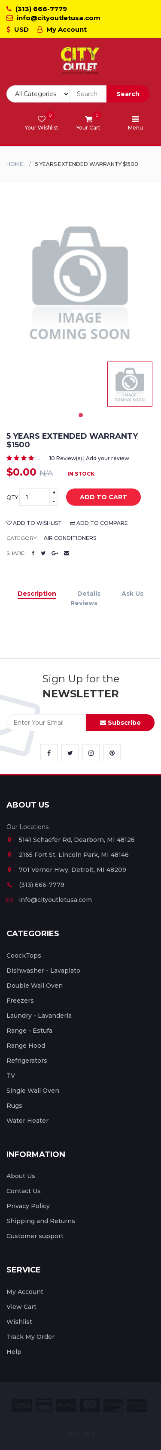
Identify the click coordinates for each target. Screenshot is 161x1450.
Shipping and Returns (40, 1221)
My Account (62, 29)
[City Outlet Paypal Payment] (66, 1406)
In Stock (80, 473)
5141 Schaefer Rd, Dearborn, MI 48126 (70, 840)
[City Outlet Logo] (80, 61)
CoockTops (23, 955)
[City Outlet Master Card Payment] (90, 1406)
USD (17, 29)
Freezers (20, 1000)
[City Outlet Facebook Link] (49, 752)
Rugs (14, 1105)
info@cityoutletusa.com (53, 18)
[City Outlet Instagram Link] (91, 752)
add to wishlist (34, 523)
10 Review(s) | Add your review (89, 458)
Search (128, 94)
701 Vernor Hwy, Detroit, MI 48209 (66, 870)
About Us (20, 1176)
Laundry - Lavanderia (39, 1015)
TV (10, 1075)
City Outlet (80, 1433)
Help (13, 1352)
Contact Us (23, 1191)
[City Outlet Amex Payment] (137, 1406)
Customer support (35, 1236)
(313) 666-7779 (36, 9)
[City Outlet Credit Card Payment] (44, 1406)
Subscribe (120, 723)
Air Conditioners (70, 538)
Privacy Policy (28, 1206)
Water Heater (27, 1120)
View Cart (21, 1307)
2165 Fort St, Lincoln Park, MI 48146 (67, 855)
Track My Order (30, 1337)
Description (37, 593)
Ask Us (132, 593)
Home (14, 164)
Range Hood (25, 1045)
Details (88, 593)
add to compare (99, 523)
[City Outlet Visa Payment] (22, 1406)
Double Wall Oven (34, 985)
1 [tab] (81, 415)
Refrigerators (26, 1060)
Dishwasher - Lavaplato (43, 970)
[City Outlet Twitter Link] (70, 752)
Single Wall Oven (32, 1090)
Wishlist (19, 1322)
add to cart (97, 497)
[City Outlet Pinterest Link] (112, 752)
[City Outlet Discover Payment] (113, 1406)
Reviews (83, 603)
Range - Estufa (29, 1030)
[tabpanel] (129, 384)
